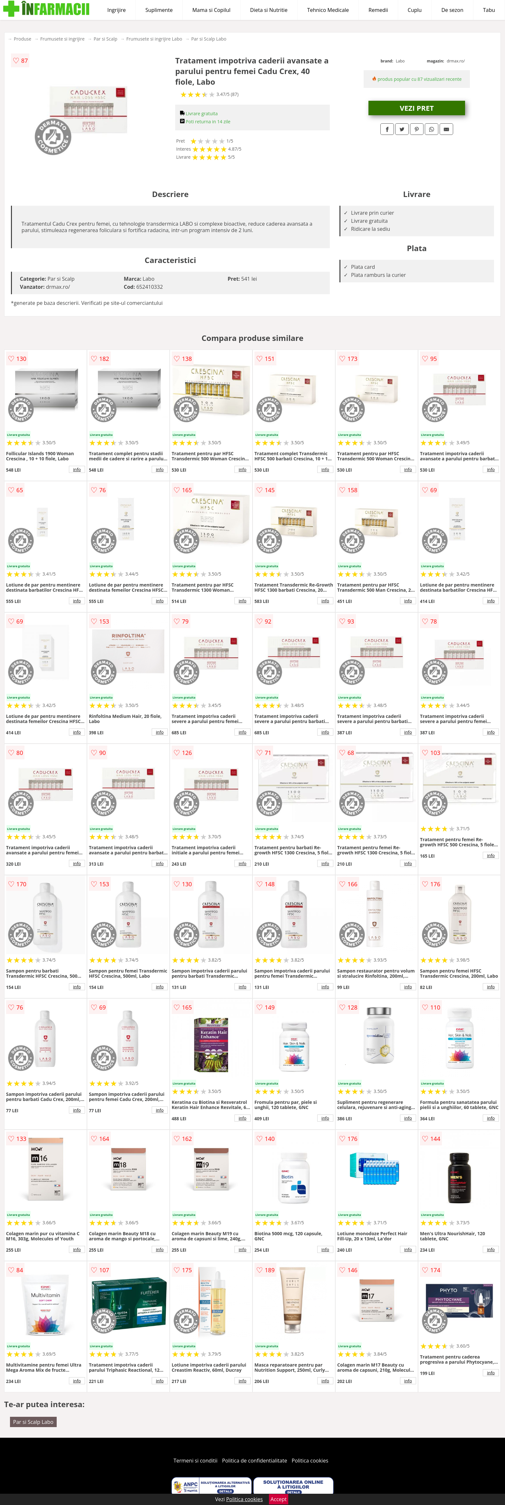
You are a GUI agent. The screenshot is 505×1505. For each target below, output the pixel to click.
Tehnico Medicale (328, 10)
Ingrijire (116, 10)
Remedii (378, 10)
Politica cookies (310, 1460)
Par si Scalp (106, 39)
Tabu (489, 10)
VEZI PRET (417, 108)
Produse (22, 39)
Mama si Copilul (211, 10)
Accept (279, 1499)
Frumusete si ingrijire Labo (154, 39)
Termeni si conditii (196, 1460)
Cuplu (415, 10)
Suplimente (159, 10)
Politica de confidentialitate (254, 1460)
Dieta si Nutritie (269, 10)
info (77, 469)
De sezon (452, 10)
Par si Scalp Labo (208, 39)
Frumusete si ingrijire (62, 39)
